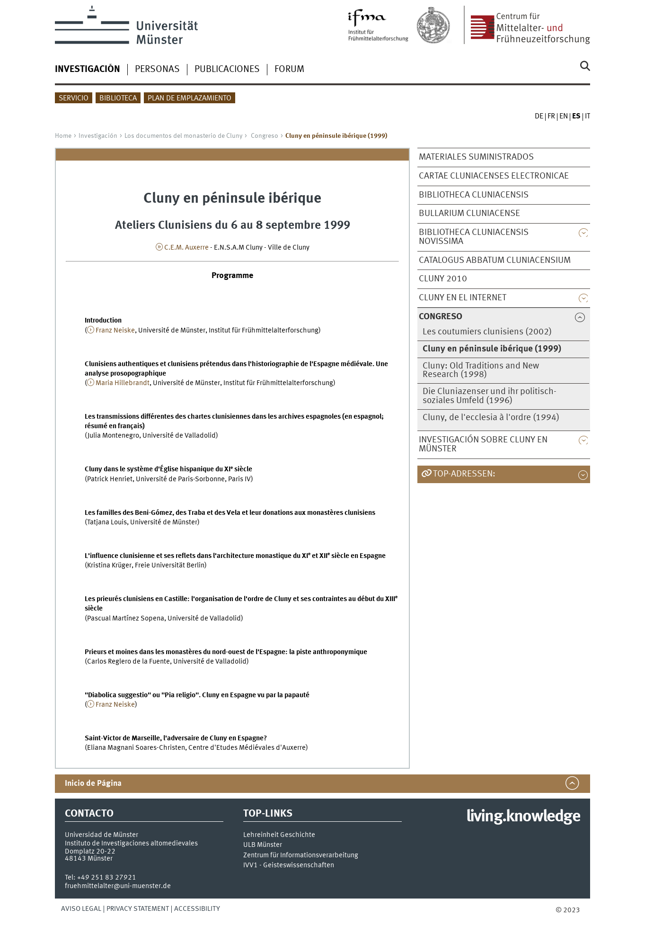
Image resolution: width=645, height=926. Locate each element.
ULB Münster (262, 845)
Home (63, 136)
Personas (157, 69)
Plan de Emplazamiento (189, 98)
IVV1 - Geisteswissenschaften (288, 865)
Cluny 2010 (443, 279)
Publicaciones (227, 69)
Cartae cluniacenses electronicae (494, 176)
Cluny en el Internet (462, 298)
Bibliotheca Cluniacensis (474, 195)
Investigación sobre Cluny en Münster (483, 444)
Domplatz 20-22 (90, 851)
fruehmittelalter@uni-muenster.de (118, 886)
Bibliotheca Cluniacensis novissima (474, 237)
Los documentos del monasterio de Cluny (183, 136)
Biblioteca (118, 98)
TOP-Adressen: (464, 474)
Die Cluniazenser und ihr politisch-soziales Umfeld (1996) (490, 396)
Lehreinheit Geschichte (279, 835)
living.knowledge (523, 817)
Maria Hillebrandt (123, 383)
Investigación (98, 136)
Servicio (73, 98)
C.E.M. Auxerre (186, 248)
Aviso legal (81, 909)
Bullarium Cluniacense (469, 213)
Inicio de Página (93, 784)
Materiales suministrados (476, 157)
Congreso (264, 136)
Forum (289, 69)
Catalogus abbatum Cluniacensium (495, 260)
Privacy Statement (137, 909)
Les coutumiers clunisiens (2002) (487, 332)
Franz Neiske (115, 330)
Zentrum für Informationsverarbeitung (300, 855)
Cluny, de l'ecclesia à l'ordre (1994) (491, 418)
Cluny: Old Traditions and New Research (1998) (481, 370)
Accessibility (197, 909)
